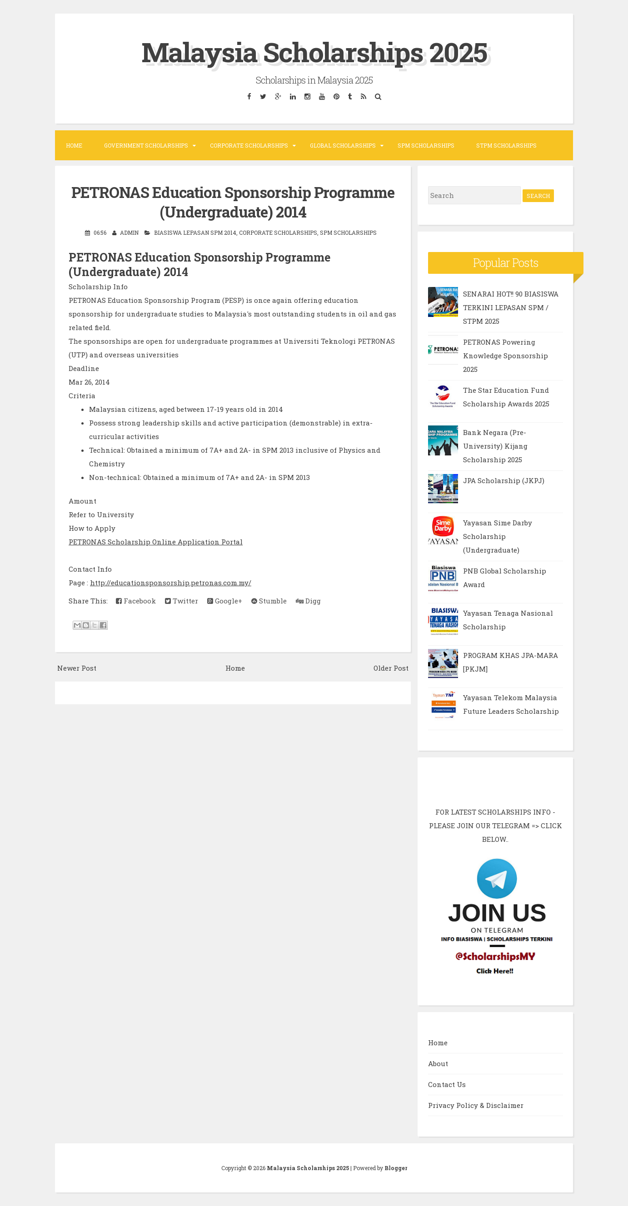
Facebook (136, 600)
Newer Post (76, 667)
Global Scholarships (343, 145)
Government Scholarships (146, 145)
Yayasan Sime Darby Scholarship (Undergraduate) (497, 536)
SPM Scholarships (426, 145)
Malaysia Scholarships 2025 (314, 51)
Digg (308, 600)
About (438, 1063)
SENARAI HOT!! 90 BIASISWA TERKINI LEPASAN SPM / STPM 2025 (510, 307)
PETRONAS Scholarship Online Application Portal (156, 541)
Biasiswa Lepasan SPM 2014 (195, 232)
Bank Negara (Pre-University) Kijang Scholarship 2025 (495, 446)
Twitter (181, 600)
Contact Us (447, 1084)
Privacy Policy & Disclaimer (475, 1105)
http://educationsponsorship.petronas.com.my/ (170, 582)
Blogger (395, 1167)
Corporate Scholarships (249, 145)
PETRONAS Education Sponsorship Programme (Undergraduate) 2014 (232, 202)
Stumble (269, 600)
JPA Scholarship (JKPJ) (503, 480)
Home (74, 145)
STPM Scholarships (506, 145)
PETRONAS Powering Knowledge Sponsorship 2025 (505, 355)
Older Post (391, 667)
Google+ (224, 600)
